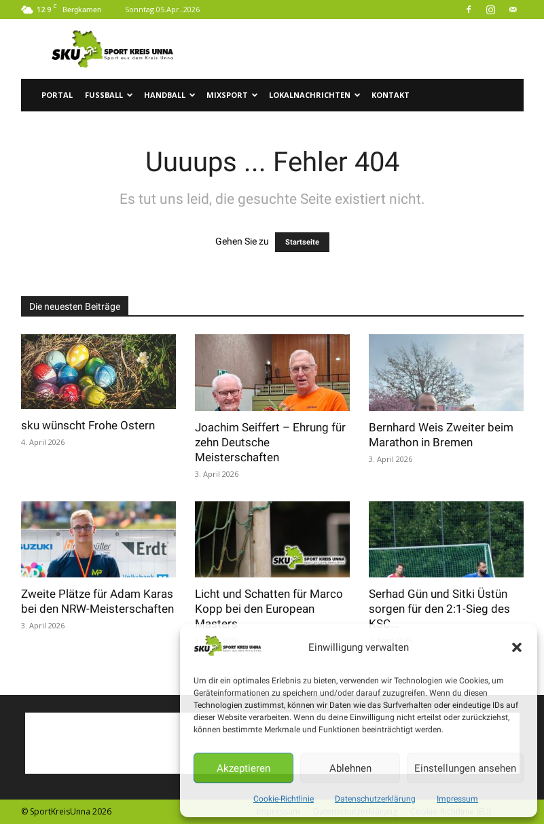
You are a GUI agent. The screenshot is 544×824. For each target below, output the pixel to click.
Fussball (109, 95)
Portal (57, 95)
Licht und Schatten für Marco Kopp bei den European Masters (269, 608)
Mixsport (232, 95)
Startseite (302, 242)
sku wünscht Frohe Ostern (88, 425)
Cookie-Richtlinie (283, 799)
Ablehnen (350, 768)
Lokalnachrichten (315, 95)
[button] (517, 647)
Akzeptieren (243, 768)
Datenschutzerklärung (375, 799)
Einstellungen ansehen (465, 768)
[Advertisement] (364, 49)
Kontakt (390, 95)
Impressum (457, 799)
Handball (170, 95)
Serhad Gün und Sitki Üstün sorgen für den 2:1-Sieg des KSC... (439, 608)
